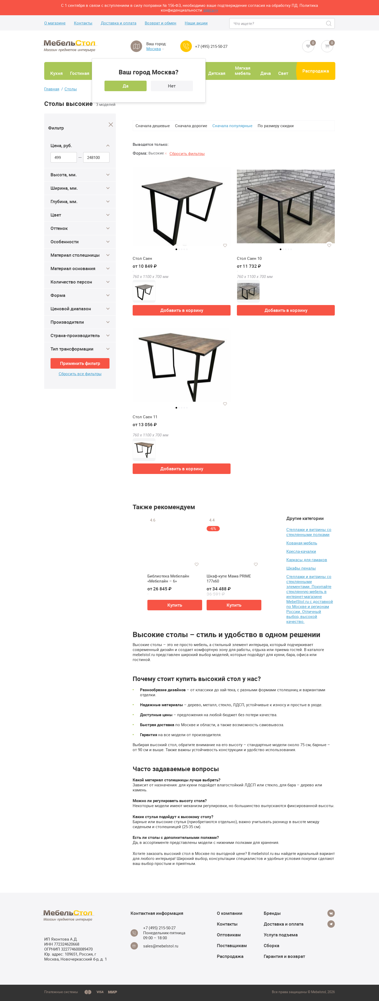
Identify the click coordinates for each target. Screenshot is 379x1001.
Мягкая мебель (243, 70)
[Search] (329, 23)
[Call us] (186, 46)
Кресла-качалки (301, 551)
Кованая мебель (301, 542)
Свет (283, 73)
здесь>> (210, 10)
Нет (172, 86)
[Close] (111, 124)
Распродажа (315, 71)
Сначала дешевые (153, 125)
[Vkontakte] (331, 913)
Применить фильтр (80, 363)
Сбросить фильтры (187, 153)
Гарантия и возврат (284, 956)
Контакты (83, 22)
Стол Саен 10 (249, 258)
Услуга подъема (281, 935)
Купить (174, 605)
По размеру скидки (276, 125)
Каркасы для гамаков (306, 559)
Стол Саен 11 (145, 416)
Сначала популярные (232, 125)
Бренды (272, 913)
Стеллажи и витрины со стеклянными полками (308, 532)
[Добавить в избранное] (225, 245)
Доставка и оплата (118, 22)
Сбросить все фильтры (80, 373)
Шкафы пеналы (301, 568)
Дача (265, 73)
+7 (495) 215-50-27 (211, 46)
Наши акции (196, 22)
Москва (155, 48)
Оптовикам (229, 935)
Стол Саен (142, 258)
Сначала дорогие (191, 125)
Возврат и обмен (160, 22)
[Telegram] (331, 924)
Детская (216, 73)
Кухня (56, 73)
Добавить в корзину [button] (181, 310)
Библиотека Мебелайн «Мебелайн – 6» (168, 579)
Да (125, 86)
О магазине (55, 22)
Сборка (271, 945)
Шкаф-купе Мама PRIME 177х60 (229, 579)
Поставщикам (232, 945)
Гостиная (79, 73)
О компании (229, 913)
